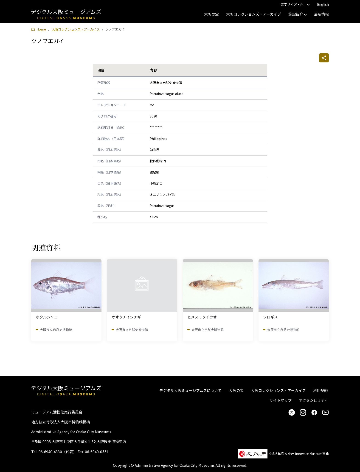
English (323, 4)
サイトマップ (281, 400)
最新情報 (321, 14)
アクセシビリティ (313, 400)
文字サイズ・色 (295, 4)
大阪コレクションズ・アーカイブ (253, 14)
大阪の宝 (211, 14)
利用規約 (320, 390)
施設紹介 (297, 14)
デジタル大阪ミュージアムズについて (190, 390)
